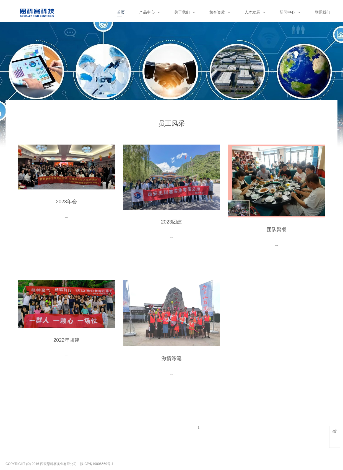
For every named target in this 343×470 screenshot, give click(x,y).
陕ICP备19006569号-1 (96, 464)
